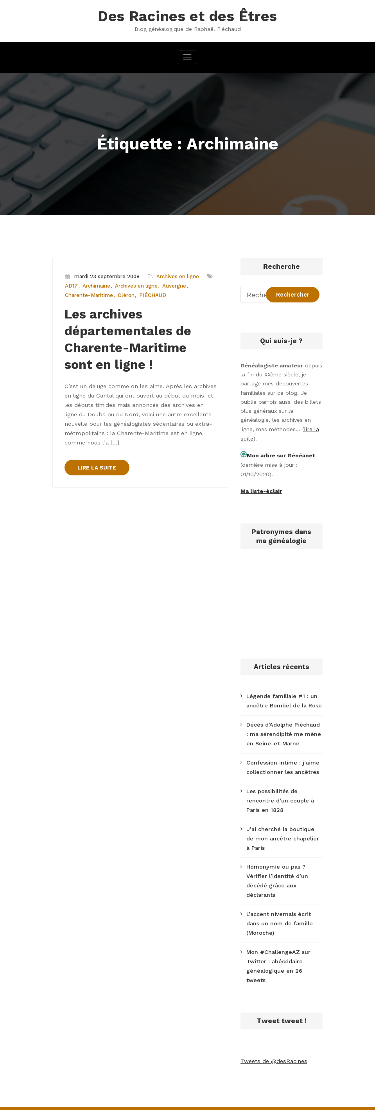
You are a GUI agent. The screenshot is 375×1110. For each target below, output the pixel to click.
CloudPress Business (224, 1099)
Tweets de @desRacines (272, 1043)
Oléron (125, 295)
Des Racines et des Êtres (188, 16)
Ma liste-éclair (261, 489)
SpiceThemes (289, 1099)
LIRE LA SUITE (97, 461)
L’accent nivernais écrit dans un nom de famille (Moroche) (279, 917)
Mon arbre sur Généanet (281, 455)
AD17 (71, 285)
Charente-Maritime (88, 295)
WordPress (143, 1099)
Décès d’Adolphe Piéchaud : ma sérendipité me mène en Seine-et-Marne (283, 731)
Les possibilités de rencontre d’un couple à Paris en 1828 (279, 796)
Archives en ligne (176, 276)
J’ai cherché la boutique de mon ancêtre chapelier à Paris (283, 833)
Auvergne (173, 285)
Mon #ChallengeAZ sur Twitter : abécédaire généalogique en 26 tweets (283, 954)
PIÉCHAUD (151, 295)
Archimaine (96, 285)
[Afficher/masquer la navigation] (187, 56)
